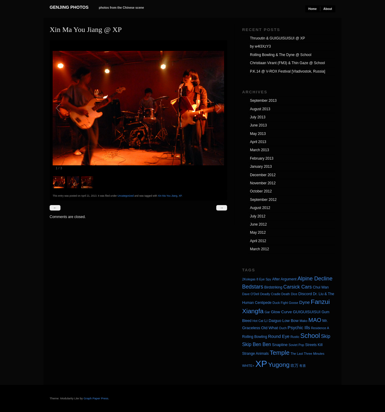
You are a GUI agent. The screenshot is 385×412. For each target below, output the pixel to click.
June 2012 (258, 224)
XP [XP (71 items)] (261, 364)
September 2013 (263, 100)
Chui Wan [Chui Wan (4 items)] (321, 287)
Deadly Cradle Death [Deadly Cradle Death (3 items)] (275, 294)
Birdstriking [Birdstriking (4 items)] (273, 287)
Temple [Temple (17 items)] (280, 352)
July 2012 (257, 216)
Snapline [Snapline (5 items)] (280, 344)
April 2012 (258, 241)
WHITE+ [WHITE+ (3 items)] (248, 365)
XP (180, 195)
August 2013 (260, 109)
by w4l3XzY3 (260, 46)
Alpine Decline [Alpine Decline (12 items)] (314, 279)
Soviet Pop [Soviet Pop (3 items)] (296, 345)
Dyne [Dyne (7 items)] (304, 302)
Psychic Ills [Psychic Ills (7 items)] (299, 327)
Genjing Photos (69, 7)
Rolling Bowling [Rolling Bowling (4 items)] (254, 337)
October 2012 (261, 191)
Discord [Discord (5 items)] (305, 294)
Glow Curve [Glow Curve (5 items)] (281, 312)
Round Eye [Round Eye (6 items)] (278, 336)
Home (312, 9)
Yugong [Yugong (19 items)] (278, 364)
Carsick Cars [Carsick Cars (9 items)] (297, 287)
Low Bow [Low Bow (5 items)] (290, 320)
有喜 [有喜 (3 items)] (302, 365)
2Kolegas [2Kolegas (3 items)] (248, 279)
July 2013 (257, 117)
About (327, 9)
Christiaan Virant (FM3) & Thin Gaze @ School (287, 63)
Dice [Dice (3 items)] (294, 294)
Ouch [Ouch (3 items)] (282, 328)
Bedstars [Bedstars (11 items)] (252, 287)
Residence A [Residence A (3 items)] (320, 328)
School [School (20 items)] (310, 335)
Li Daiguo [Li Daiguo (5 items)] (272, 320)
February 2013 (261, 158)
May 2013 (258, 134)
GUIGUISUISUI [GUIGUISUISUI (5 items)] (307, 312)
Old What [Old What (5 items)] (269, 328)
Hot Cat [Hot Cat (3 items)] (257, 321)
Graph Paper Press (96, 398)
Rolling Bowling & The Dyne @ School (280, 55)
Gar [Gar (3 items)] (267, 312)
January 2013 (261, 166)
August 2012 (260, 208)
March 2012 (259, 249)
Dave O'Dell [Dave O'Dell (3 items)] (250, 294)
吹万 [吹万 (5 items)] (294, 365)
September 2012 (263, 200)
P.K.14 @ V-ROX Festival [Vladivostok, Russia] (287, 71)
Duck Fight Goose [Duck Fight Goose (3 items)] (285, 302)
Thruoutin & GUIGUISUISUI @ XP (277, 38)
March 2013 (259, 150)
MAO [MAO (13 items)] (314, 320)
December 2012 (263, 175)
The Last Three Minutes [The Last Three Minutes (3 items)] (307, 353)
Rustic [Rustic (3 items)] (295, 337)
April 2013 (258, 142)
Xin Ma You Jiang (167, 195)
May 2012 (258, 232)
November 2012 (263, 183)
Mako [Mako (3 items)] (303, 321)
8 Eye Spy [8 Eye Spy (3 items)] (264, 279)
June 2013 (258, 125)
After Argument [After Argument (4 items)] (284, 279)
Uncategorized (126, 195)
